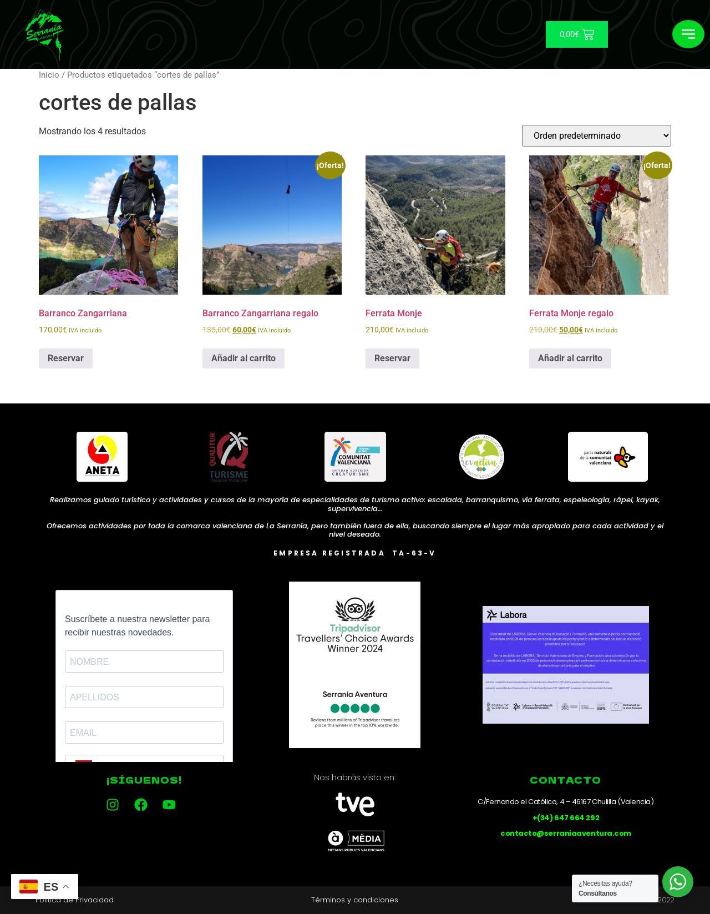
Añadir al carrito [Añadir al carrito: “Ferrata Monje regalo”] (570, 358)
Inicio (49, 75)
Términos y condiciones (354, 900)
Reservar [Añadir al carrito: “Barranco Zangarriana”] (66, 358)
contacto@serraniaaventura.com (565, 833)
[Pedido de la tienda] (596, 136)
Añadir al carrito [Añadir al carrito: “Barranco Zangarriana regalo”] (243, 358)
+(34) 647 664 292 (565, 817)
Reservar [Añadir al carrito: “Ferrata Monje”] (392, 358)
